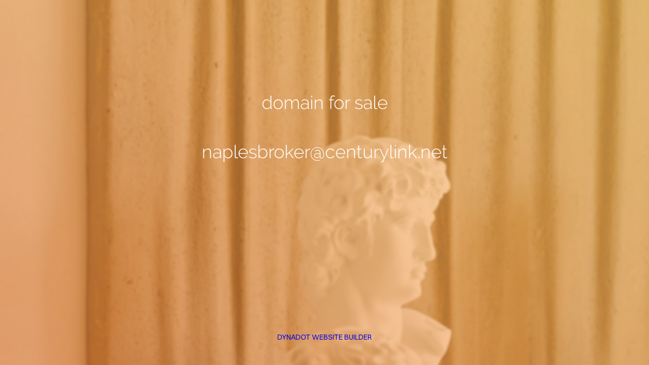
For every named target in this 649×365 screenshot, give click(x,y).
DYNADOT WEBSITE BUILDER (324, 337)
